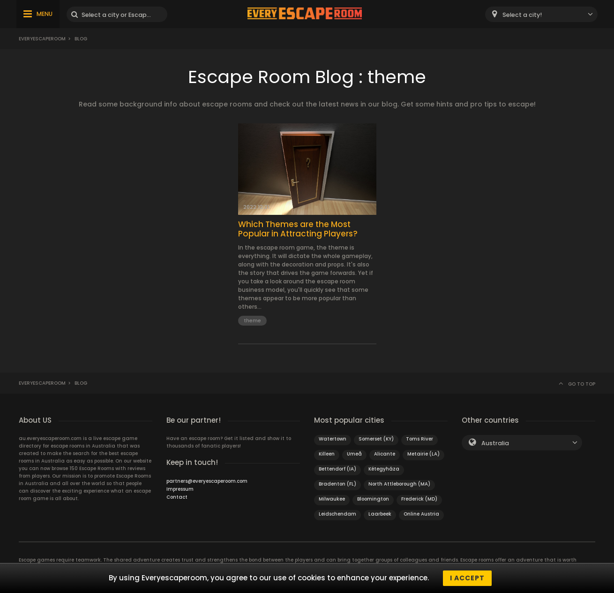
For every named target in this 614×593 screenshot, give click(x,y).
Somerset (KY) (376, 438)
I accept (467, 578)
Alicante (384, 453)
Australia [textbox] (495, 443)
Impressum (180, 489)
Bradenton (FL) (337, 483)
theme (252, 320)
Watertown (332, 438)
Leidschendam (337, 513)
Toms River (419, 438)
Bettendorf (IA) (337, 468)
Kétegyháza (383, 468)
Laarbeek (379, 513)
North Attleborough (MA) (399, 483)
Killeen (327, 453)
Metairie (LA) (423, 453)
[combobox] (541, 14)
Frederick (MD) (419, 498)
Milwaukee (332, 498)
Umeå (354, 453)
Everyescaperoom (42, 38)
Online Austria (421, 513)
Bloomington (373, 498)
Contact (176, 497)
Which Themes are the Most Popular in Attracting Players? (298, 229)
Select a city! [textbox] (522, 15)
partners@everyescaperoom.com (206, 481)
